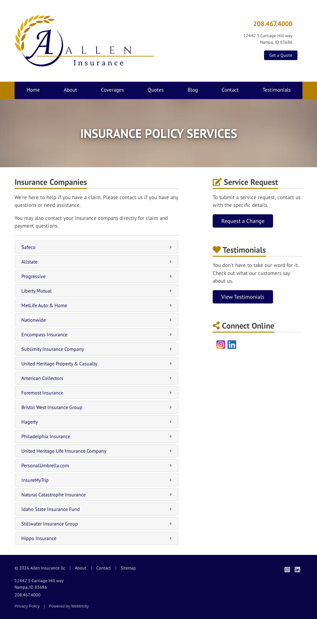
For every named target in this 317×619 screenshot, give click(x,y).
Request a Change (242, 220)
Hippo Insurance (96, 538)
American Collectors (96, 378)
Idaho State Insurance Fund (96, 509)
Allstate (96, 262)
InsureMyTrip (96, 480)
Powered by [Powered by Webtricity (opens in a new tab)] (69, 606)
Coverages (112, 89)
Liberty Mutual (96, 291)
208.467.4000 (273, 23)
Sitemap (128, 568)
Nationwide (96, 320)
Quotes (156, 89)
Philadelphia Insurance (96, 436)
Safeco (96, 247)
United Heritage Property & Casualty (96, 363)
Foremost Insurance (96, 393)
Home (33, 89)
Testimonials (277, 89)
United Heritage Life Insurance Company (96, 451)
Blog (193, 89)
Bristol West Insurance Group (96, 407)
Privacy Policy (27, 606)
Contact (230, 89)
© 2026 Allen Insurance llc (40, 568)
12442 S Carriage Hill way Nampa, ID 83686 (39, 584)
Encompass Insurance (96, 334)
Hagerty (96, 422)
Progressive (96, 276)
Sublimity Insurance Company (96, 349)
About (70, 89)
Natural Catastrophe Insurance (96, 494)
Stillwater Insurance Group (96, 524)
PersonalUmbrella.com (96, 465)
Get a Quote (280, 55)
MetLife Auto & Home (96, 305)
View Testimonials (242, 296)
